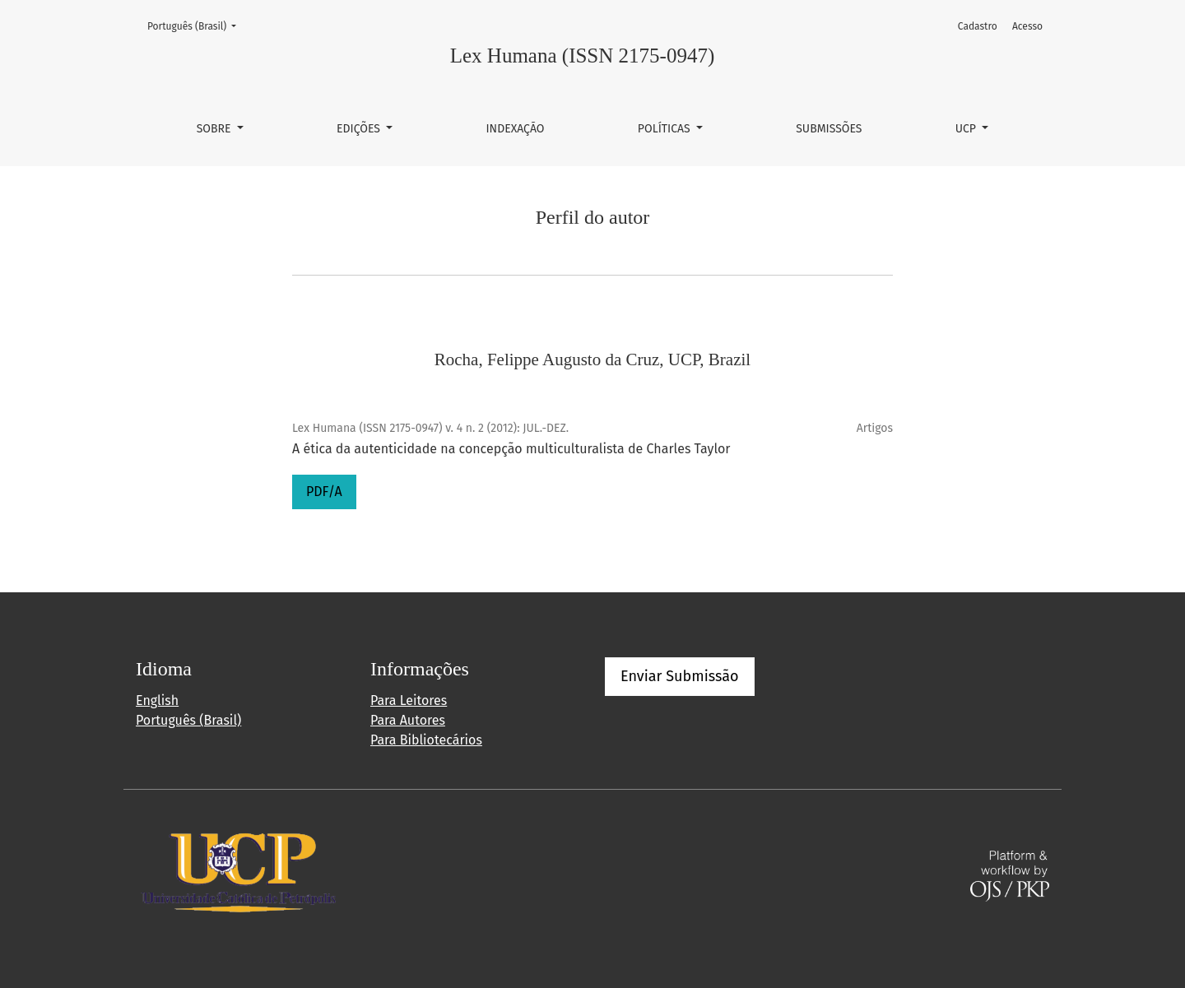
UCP (967, 129)
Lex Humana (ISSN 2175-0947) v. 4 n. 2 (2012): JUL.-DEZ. (430, 428)
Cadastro (977, 26)
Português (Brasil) (196, 25)
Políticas (666, 129)
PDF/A (324, 491)
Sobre (216, 129)
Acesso (1027, 26)
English (157, 700)
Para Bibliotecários (426, 740)
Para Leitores (408, 700)
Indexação (515, 129)
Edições (360, 129)
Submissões (829, 129)
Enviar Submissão (679, 676)
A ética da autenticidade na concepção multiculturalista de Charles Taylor (511, 449)
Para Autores (407, 720)
